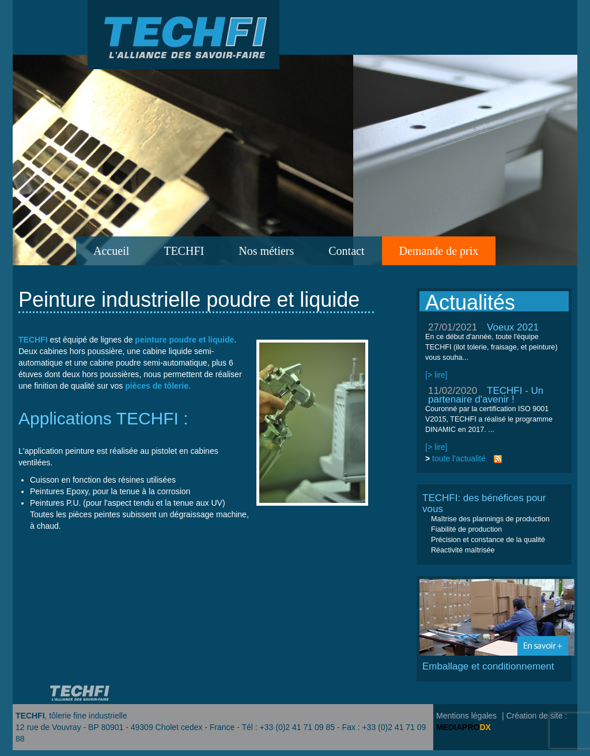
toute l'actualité (459, 458)
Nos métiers (266, 251)
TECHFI (184, 251)
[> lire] (436, 374)
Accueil (111, 251)
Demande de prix (439, 251)
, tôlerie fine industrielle (71, 715)
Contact (346, 251)
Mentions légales (466, 715)
